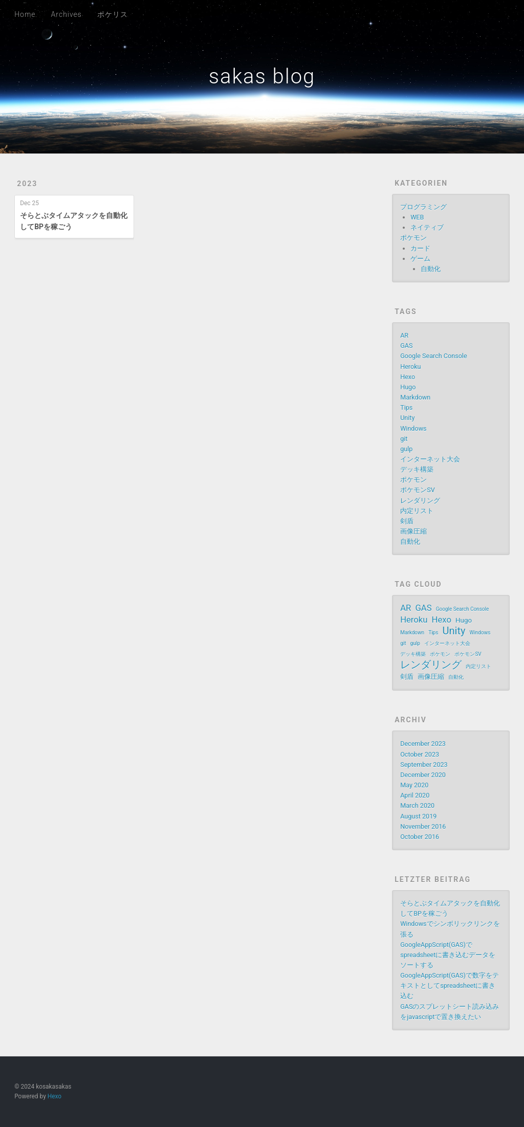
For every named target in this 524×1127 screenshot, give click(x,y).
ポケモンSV (417, 490)
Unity (407, 418)
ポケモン (413, 237)
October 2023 (419, 754)
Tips (406, 407)
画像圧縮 (413, 531)
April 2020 (414, 795)
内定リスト (416, 511)
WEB (417, 217)
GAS (406, 345)
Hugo (408, 387)
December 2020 (423, 775)
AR (404, 335)
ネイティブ (427, 227)
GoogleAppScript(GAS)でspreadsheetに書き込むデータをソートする (447, 955)
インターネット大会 (430, 459)
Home (24, 14)
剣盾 (406, 521)
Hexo (407, 377)
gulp (406, 449)
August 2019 (418, 816)
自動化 (431, 269)
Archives (66, 14)
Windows (413, 428)
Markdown (415, 397)
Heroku (410, 366)
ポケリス (112, 14)
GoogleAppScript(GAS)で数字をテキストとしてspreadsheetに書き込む (449, 985)
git (403, 439)
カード (420, 248)
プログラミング (423, 207)
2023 (27, 184)
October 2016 (419, 837)
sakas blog (262, 76)
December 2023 (423, 743)
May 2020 (414, 785)
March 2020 (417, 805)
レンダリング (420, 500)
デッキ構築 (416, 469)
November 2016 (423, 826)
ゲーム (420, 258)
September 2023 (424, 764)
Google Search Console (433, 356)
